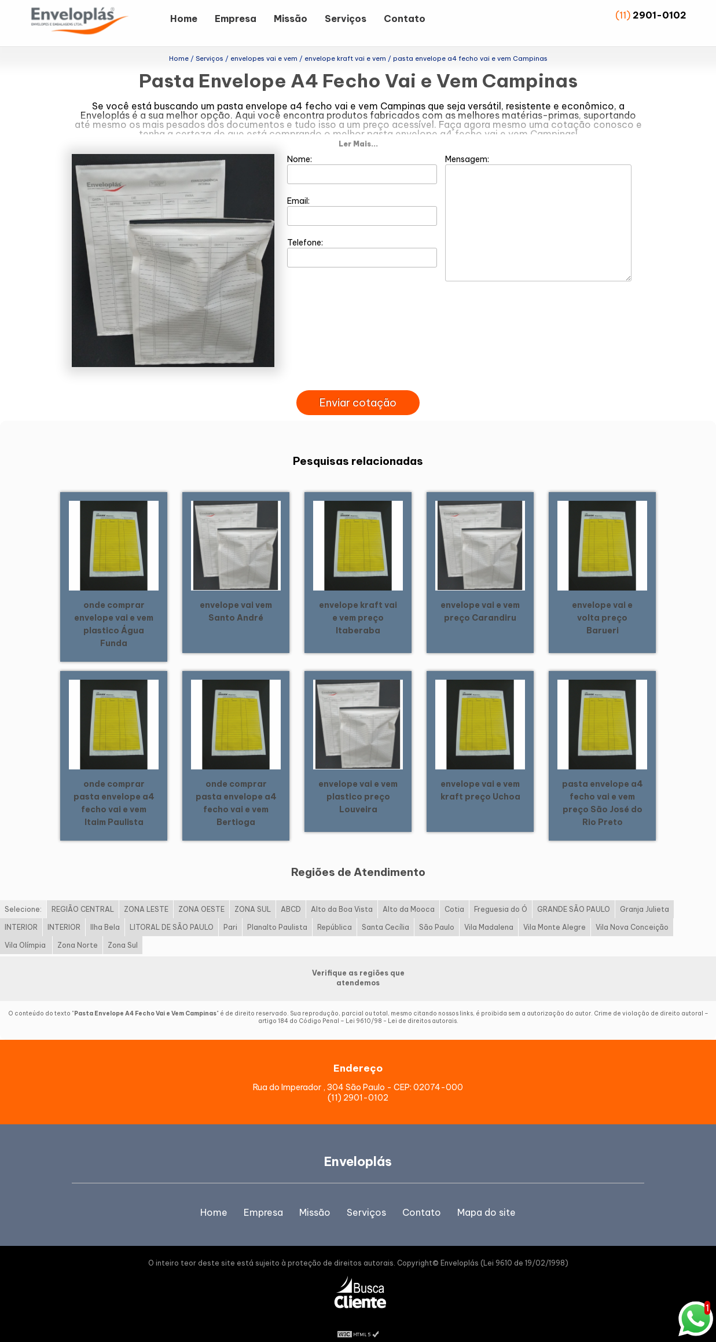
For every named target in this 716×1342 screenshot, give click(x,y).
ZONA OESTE (201, 895)
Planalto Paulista (277, 913)
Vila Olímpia (26, 931)
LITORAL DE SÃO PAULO (172, 913)
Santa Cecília (385, 913)
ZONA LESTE (146, 895)
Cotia (454, 895)
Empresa (235, 18)
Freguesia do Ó (500, 895)
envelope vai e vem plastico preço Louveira (358, 782)
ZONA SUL (252, 895)
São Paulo (436, 913)
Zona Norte (77, 931)
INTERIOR (21, 913)
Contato (404, 18)
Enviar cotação (358, 388)
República (334, 913)
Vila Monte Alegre (554, 913)
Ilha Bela (105, 913)
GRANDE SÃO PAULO (573, 895)
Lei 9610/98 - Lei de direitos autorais (401, 1007)
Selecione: (23, 895)
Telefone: (362, 238)
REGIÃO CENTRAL (83, 895)
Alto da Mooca (409, 895)
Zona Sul (123, 931)
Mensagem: (538, 203)
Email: (362, 196)
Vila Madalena (488, 913)
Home (183, 18)
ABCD (291, 895)
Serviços (345, 18)
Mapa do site (486, 1198)
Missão (290, 18)
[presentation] (358, 362)
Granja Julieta (644, 895)
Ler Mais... (358, 129)
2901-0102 (659, 15)
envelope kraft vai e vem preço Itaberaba (358, 603)
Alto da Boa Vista (342, 895)
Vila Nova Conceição (632, 913)
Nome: (362, 155)
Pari (230, 913)
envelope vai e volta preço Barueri (602, 603)
